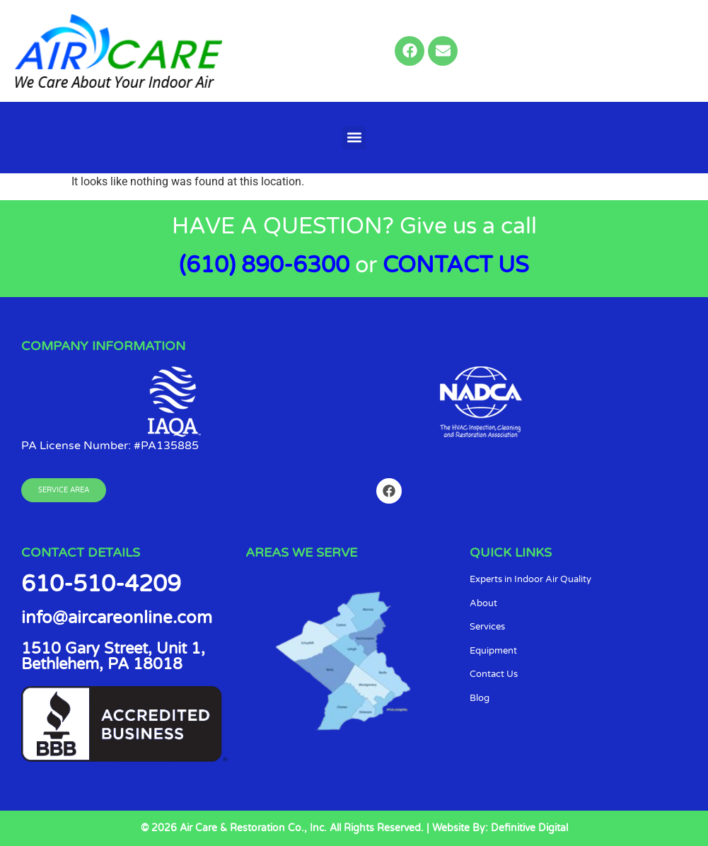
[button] (354, 137)
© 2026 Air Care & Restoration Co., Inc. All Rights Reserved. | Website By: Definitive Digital (354, 828)
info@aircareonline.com (116, 618)
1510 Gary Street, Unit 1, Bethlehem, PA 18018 (113, 656)
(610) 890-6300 (264, 265)
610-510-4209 (101, 584)
